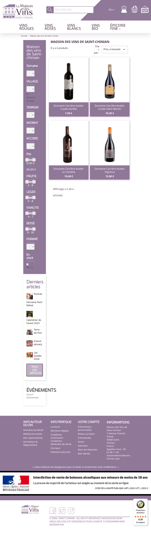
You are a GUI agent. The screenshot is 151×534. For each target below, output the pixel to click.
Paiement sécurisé (60, 451)
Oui (29, 267)
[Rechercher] (73, 9)
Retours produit (86, 433)
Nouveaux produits (33, 429)
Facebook (53, 511)
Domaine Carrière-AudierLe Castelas (69, 170)
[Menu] (146, 500)
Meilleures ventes (32, 433)
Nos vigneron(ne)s (33, 437)
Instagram (71, 511)
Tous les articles (35, 370)
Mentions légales (60, 430)
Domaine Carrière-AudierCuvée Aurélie (69, 107)
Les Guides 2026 (37, 355)
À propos (55, 447)
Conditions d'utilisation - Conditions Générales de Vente (61, 439)
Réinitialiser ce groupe (31, 99)
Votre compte (88, 422)
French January (38, 342)
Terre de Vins (38, 331)
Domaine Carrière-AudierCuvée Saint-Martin (110, 107)
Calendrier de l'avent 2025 (33, 321)
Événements (41, 390)
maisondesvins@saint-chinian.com (119, 457)
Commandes (84, 437)
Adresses (83, 445)
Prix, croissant (115, 49)
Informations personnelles (85, 428)
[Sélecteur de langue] (112, 10)
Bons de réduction (87, 449)
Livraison (55, 426)
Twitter (62, 511)
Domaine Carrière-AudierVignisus (110, 170)
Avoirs (81, 441)
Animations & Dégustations (30, 443)
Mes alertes (84, 453)
